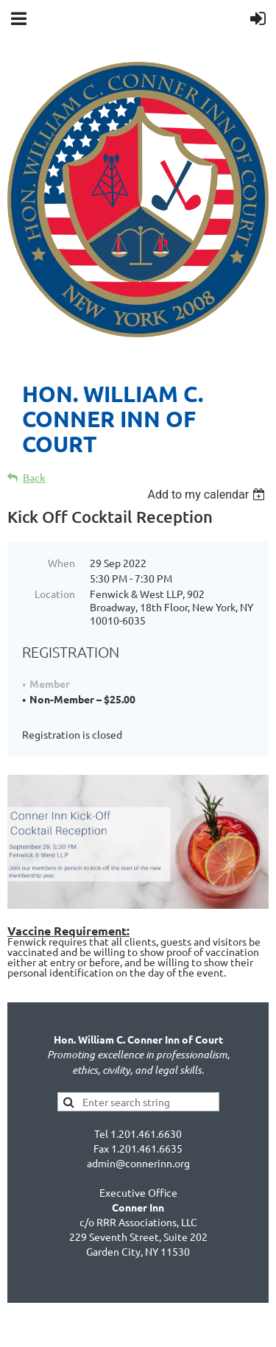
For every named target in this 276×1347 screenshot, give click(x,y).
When (61, 562)
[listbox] (208, 494)
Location (55, 593)
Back (34, 478)
